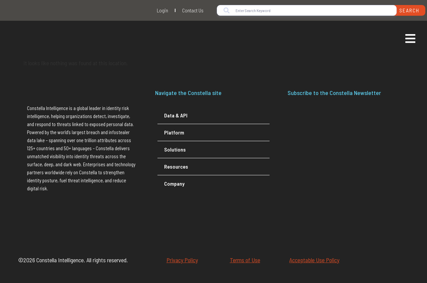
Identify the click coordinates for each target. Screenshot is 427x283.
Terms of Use (245, 260)
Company (174, 183)
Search (409, 10)
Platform (174, 132)
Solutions (175, 149)
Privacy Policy (182, 260)
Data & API (175, 115)
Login (162, 10)
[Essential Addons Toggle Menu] (410, 39)
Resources (176, 166)
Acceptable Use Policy (314, 260)
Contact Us (192, 10)
